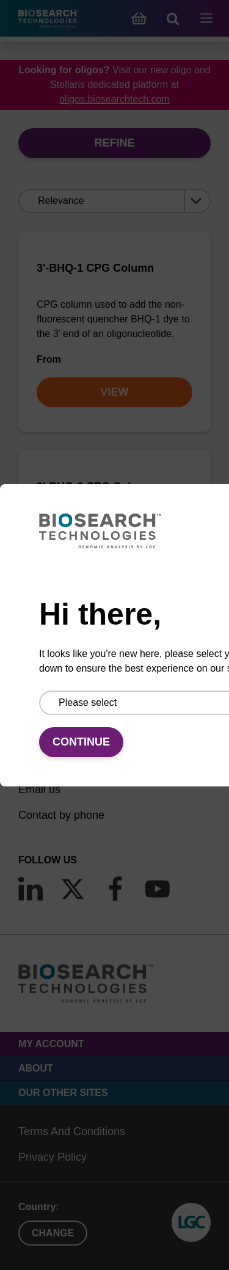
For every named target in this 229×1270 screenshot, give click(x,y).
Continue (81, 742)
